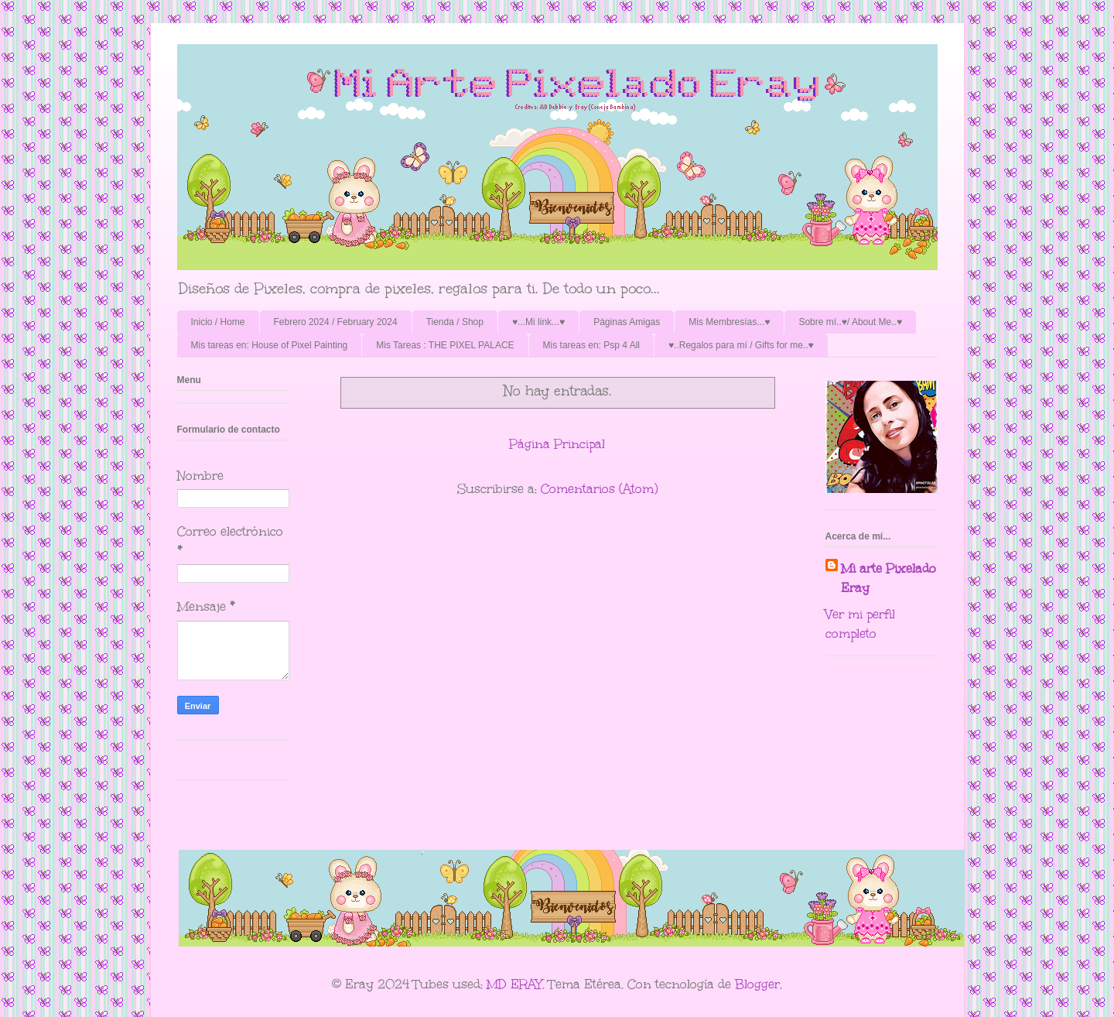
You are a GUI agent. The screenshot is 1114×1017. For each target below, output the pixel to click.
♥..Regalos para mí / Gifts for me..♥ (741, 345)
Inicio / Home (218, 322)
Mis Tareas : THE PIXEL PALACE (445, 345)
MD (497, 984)
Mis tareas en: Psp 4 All (591, 345)
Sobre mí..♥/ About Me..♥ (850, 322)
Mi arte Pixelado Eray (888, 578)
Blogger (757, 984)
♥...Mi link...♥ (538, 322)
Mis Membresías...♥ (729, 322)
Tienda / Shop (455, 322)
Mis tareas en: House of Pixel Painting (269, 345)
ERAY (526, 984)
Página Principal (557, 444)
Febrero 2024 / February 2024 (336, 322)
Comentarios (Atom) (599, 489)
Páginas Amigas (626, 322)
